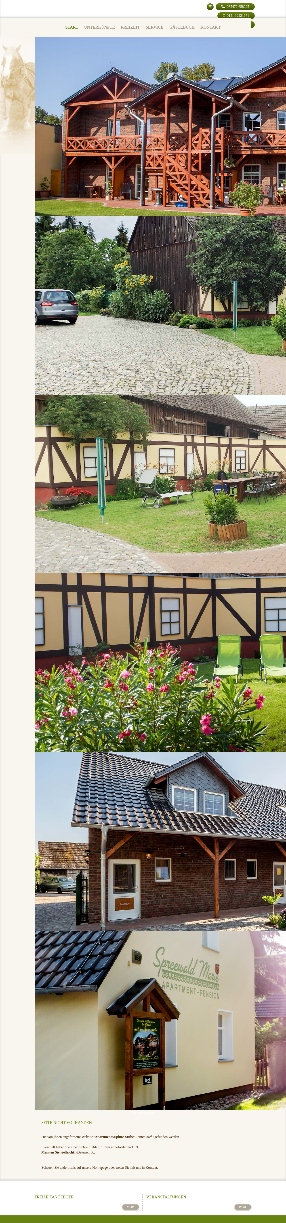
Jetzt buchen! (143, 1183)
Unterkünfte (99, 27)
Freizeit (130, 27)
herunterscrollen (144, 1112)
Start (71, 27)
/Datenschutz (85, 1152)
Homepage (100, 1167)
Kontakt (210, 27)
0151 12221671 (236, 15)
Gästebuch (182, 27)
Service (154, 27)
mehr (130, 1206)
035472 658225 (232, 6)
